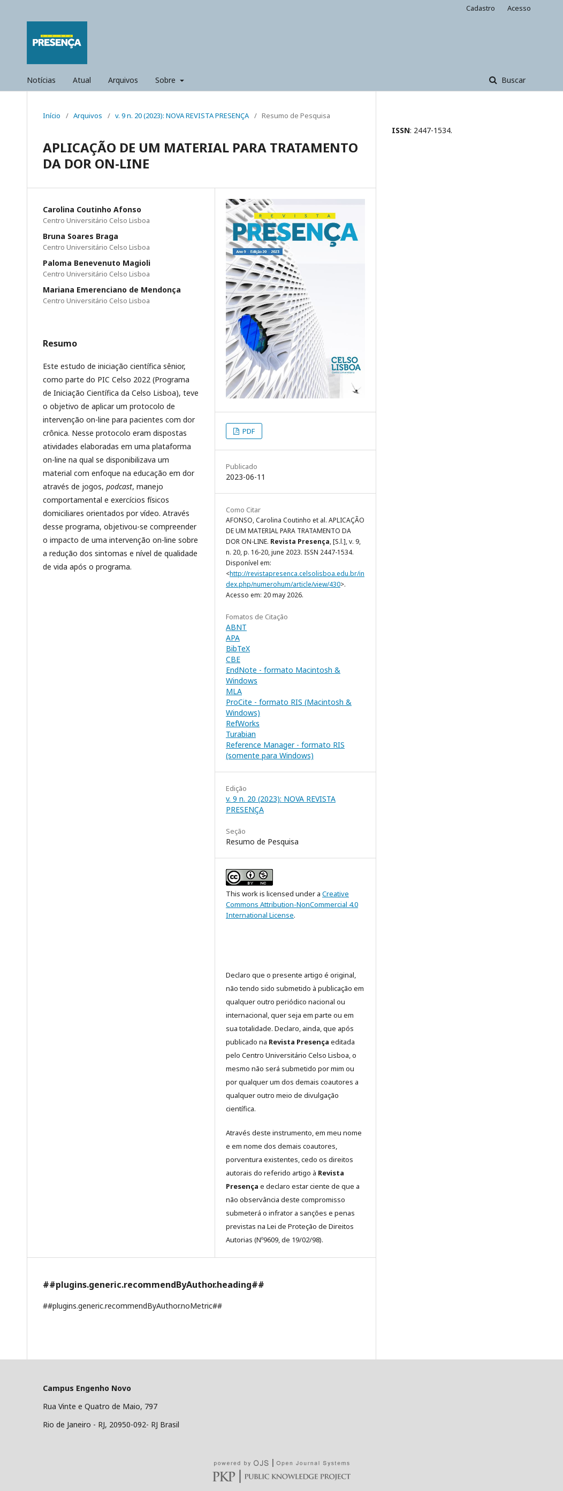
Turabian (241, 734)
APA (233, 638)
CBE (233, 659)
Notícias (41, 80)
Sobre (166, 80)
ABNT (236, 627)
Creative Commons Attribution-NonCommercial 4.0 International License (292, 904)
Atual (82, 80)
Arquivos (123, 80)
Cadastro (480, 8)
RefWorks (243, 723)
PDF (248, 431)
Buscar (512, 80)
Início (51, 115)
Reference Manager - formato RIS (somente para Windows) (285, 750)
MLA (234, 691)
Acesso (519, 8)
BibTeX (238, 648)
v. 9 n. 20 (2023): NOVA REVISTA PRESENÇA (182, 115)
